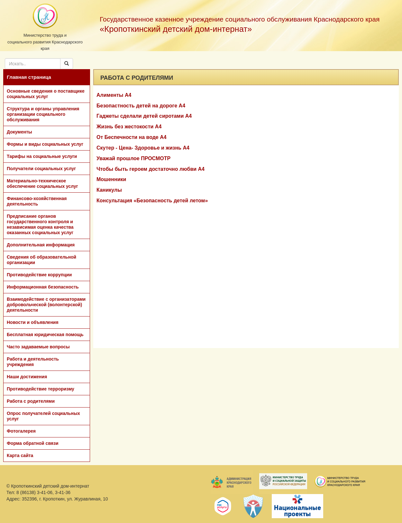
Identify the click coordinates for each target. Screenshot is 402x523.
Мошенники (111, 179)
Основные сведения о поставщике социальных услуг (46, 93)
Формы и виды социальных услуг (45, 144)
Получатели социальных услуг (41, 168)
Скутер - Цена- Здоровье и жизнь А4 (142, 148)
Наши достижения (27, 376)
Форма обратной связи (33, 443)
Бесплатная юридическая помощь (45, 334)
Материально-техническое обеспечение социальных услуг (42, 183)
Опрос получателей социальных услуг (43, 416)
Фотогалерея (21, 431)
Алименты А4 (113, 95)
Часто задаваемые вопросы (38, 346)
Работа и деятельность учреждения (33, 361)
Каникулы (109, 190)
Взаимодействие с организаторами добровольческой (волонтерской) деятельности (46, 305)
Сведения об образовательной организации (41, 259)
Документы (19, 131)
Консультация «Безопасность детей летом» (152, 200)
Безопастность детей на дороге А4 (140, 105)
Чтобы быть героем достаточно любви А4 (150, 169)
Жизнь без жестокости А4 (128, 126)
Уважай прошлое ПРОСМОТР (133, 158)
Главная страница (29, 77)
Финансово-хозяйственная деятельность (37, 201)
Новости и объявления (33, 322)
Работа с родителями (31, 401)
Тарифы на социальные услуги (42, 156)
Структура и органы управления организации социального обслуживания (43, 114)
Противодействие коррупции (39, 274)
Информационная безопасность (43, 286)
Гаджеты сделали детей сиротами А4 (144, 116)
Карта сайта (20, 455)
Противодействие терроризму (40, 388)
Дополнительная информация (41, 244)
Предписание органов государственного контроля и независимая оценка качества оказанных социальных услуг (40, 224)
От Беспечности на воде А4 (131, 137)
